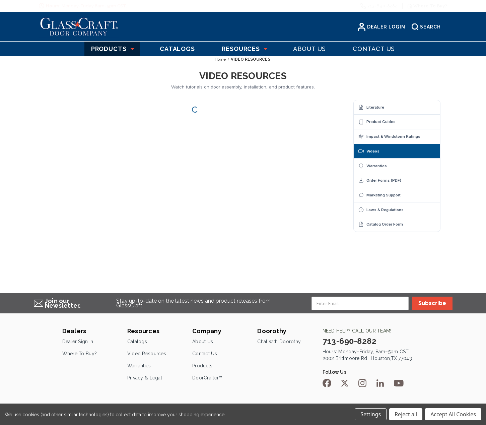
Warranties (139, 365)
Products (112, 48)
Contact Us (204, 353)
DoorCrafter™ (207, 377)
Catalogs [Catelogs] (177, 48)
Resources (244, 48)
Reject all (406, 414)
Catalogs (137, 341)
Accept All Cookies (453, 414)
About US (309, 48)
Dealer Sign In (77, 341)
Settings (370, 414)
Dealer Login (381, 27)
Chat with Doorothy (279, 341)
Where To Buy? (79, 353)
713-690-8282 (382, 5)
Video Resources (146, 353)
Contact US (374, 48)
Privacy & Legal (144, 377)
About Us (202, 341)
